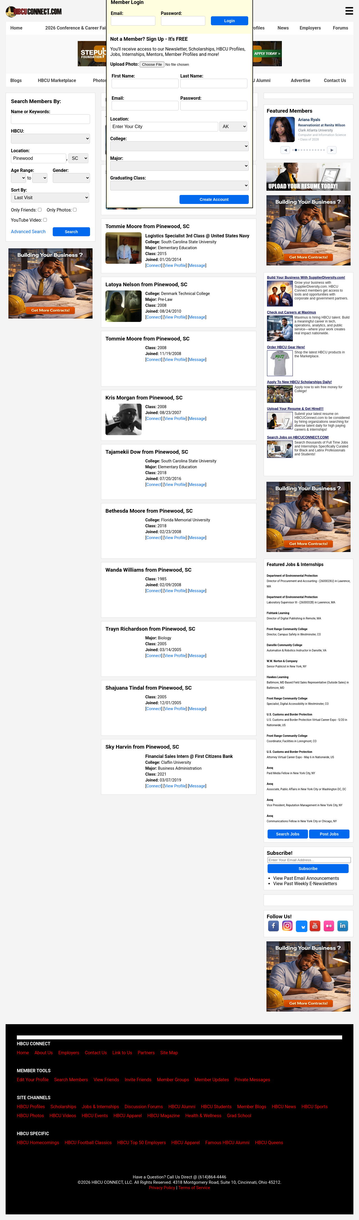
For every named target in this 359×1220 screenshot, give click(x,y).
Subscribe (308, 868)
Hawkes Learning (277, 677)
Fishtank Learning (278, 613)
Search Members (71, 1079)
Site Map (169, 1052)
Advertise (300, 80)
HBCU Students (216, 1106)
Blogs (16, 80)
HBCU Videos (62, 1115)
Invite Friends (138, 1079)
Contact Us (335, 80)
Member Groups (173, 1079)
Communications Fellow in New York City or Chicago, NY (302, 821)
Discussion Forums (144, 1106)
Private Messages (252, 1079)
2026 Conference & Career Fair (76, 28)
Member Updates (212, 1079)
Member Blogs (251, 1106)
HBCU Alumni (182, 1106)
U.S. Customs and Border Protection (289, 714)
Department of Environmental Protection (292, 575)
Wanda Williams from (148, 570)
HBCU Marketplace (57, 80)
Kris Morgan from (144, 397)
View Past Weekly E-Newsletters (305, 883)
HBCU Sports (315, 1106)
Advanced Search (28, 231)
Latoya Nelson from (146, 284)
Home (16, 28)
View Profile (175, 265)
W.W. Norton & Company (282, 661)
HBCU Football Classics (88, 1142)
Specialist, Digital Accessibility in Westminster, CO (298, 703)
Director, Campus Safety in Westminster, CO (294, 634)
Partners (146, 1052)
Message (197, 265)
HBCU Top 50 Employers (141, 1142)
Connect (153, 265)
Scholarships (63, 1106)
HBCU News (284, 1106)
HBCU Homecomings (38, 1142)
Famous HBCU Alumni (227, 1142)
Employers (310, 28)
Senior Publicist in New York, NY (287, 666)
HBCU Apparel (128, 1115)
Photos (100, 80)
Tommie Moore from (147, 226)
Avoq (270, 767)
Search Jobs (287, 834)
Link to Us (122, 1052)
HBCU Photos (30, 1115)
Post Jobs (329, 834)
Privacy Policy (162, 1187)
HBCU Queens (269, 1142)
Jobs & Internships (100, 1106)
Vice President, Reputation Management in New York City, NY (304, 805)
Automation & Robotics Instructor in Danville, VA (296, 650)
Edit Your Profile (33, 1079)
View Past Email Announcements (306, 878)
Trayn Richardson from (150, 629)
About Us (43, 1052)
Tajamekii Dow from (146, 452)
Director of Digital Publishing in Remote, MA (294, 618)
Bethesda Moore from (149, 511)
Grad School (239, 1115)
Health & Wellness (203, 1115)
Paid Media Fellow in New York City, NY (291, 773)
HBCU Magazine (164, 1115)
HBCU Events (95, 1115)
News (283, 28)
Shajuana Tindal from (148, 688)
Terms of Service (194, 1187)
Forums (340, 28)
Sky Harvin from (142, 747)
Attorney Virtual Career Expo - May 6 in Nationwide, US (300, 757)
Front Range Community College (287, 629)
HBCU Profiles (31, 1106)
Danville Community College (284, 645)
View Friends (106, 1079)
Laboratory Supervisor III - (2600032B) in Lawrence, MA (301, 602)
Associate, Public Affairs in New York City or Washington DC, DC (306, 789)
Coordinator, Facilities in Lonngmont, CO (292, 741)
